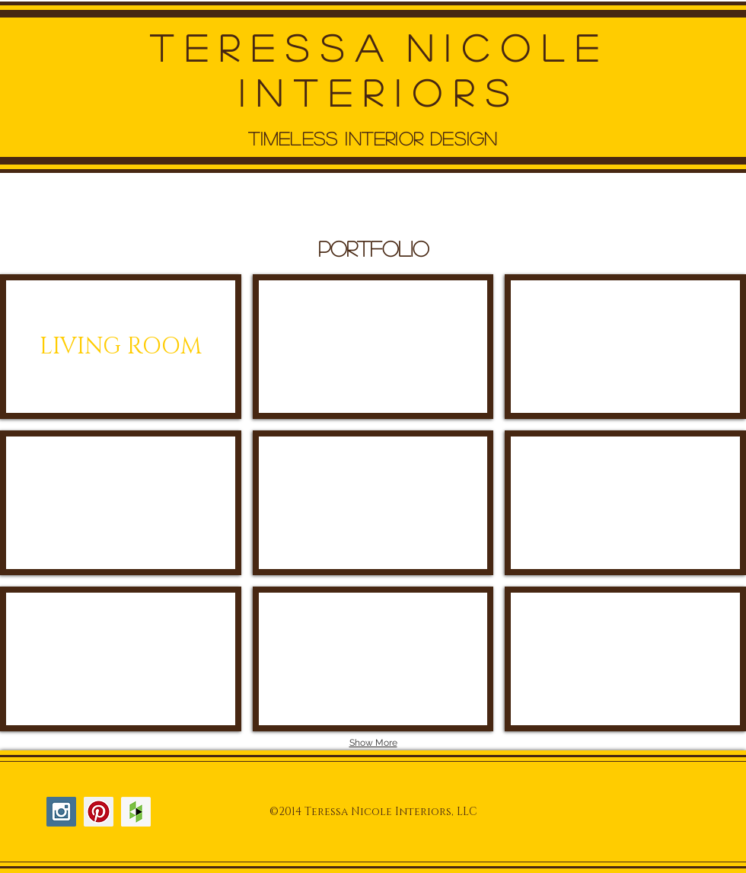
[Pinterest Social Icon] (98, 812)
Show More (373, 742)
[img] (373, 346)
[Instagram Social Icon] (61, 812)
